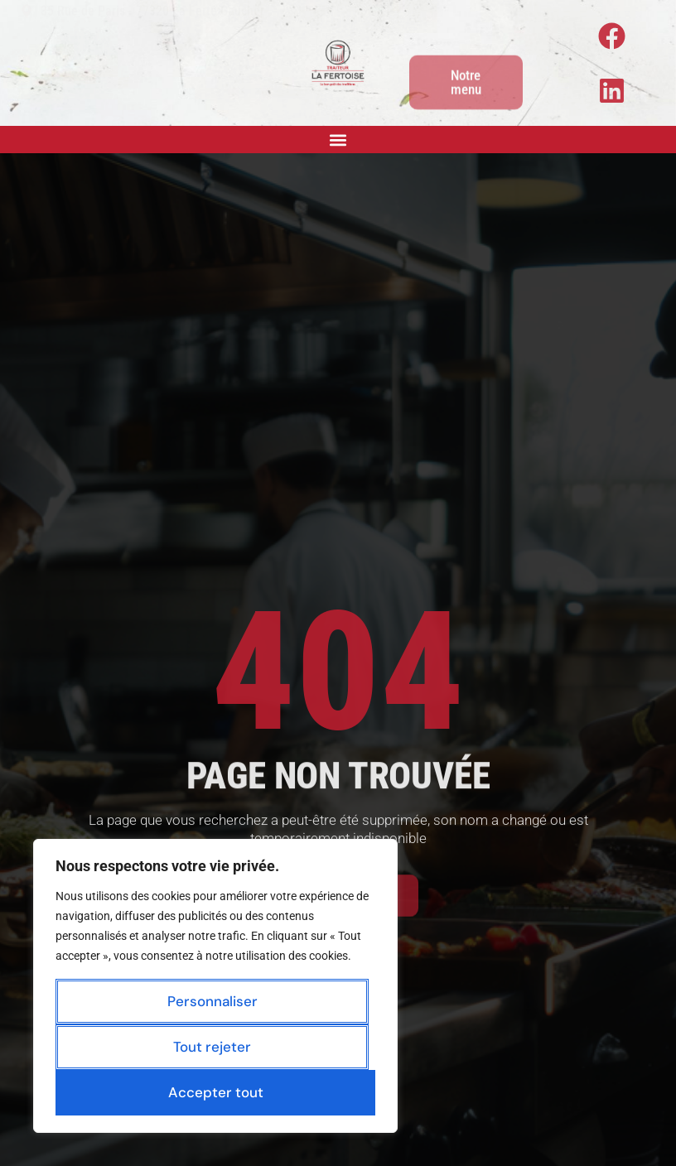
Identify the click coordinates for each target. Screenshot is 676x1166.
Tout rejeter (212, 1047)
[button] (338, 139)
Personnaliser (212, 1001)
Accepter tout (215, 1092)
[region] (215, 986)
